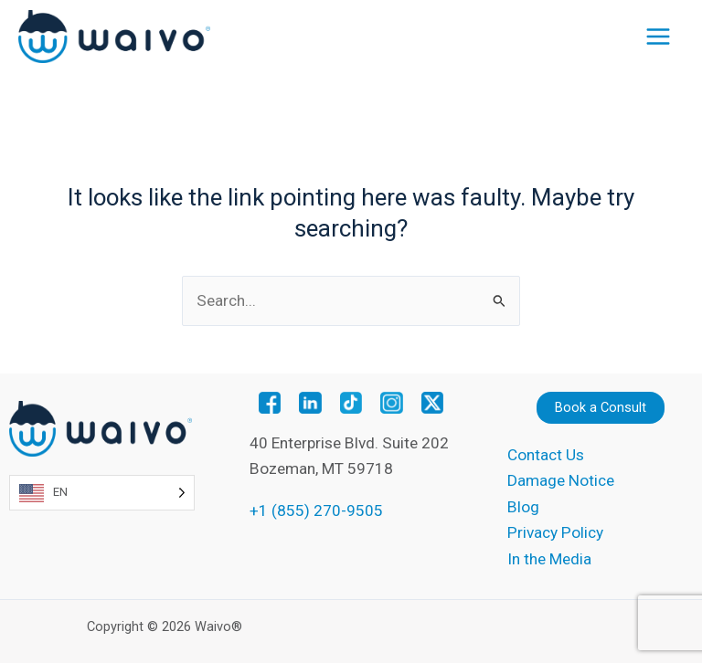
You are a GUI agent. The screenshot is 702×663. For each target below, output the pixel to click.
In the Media (549, 559)
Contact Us (545, 455)
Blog (523, 507)
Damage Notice (560, 480)
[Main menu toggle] (658, 36)
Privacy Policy (555, 532)
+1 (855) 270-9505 (316, 510)
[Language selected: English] (102, 492)
